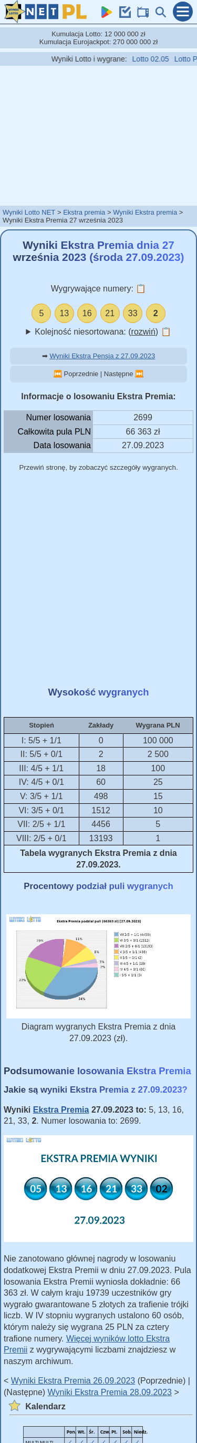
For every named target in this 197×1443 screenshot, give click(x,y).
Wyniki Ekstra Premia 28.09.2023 (110, 1392)
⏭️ (139, 374)
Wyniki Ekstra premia (145, 212)
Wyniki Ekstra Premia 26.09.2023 (73, 1380)
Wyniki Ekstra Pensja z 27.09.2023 (102, 356)
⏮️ (58, 374)
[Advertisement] (99, 135)
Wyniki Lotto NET (29, 212)
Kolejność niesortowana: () (103, 331)
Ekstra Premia (61, 1109)
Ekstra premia (84, 212)
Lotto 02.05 (157, 59)
